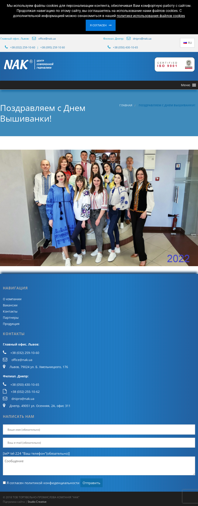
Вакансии (10, 305)
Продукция (11, 324)
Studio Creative (37, 502)
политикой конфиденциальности (52, 483)
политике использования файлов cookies (151, 16)
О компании (12, 299)
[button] (185, 85)
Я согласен (98, 25)
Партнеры (11, 317)
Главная (125, 105)
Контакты (10, 311)
